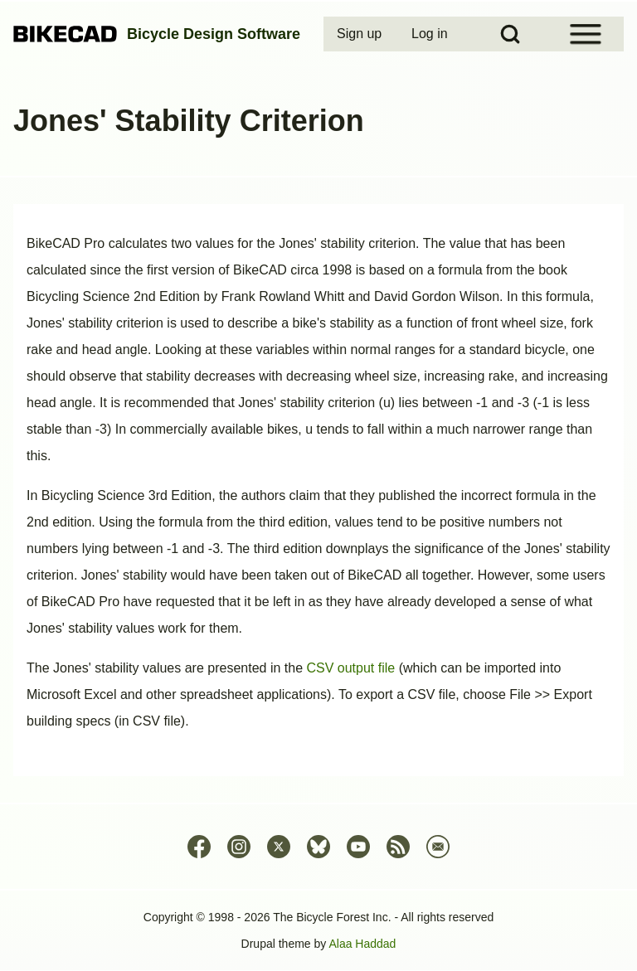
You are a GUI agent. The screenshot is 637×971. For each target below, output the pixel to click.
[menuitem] (360, 34)
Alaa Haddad (362, 943)
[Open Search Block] (510, 34)
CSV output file (350, 668)
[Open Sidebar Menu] (585, 34)
